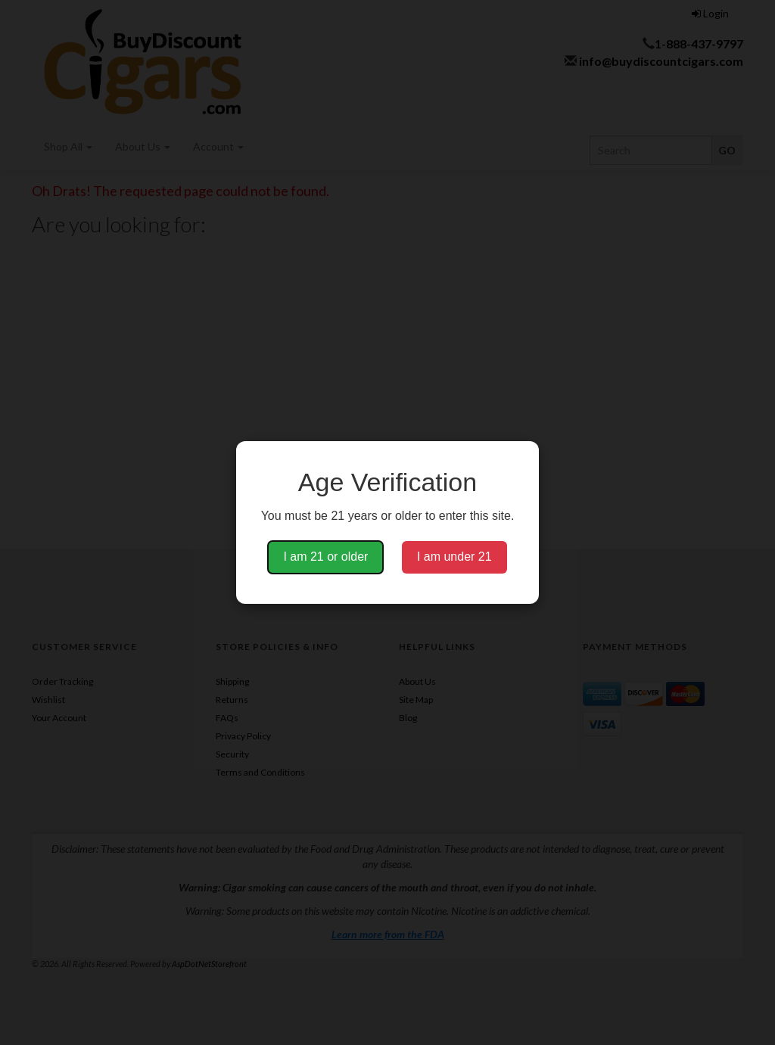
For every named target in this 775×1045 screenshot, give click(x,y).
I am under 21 (454, 556)
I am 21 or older (325, 556)
